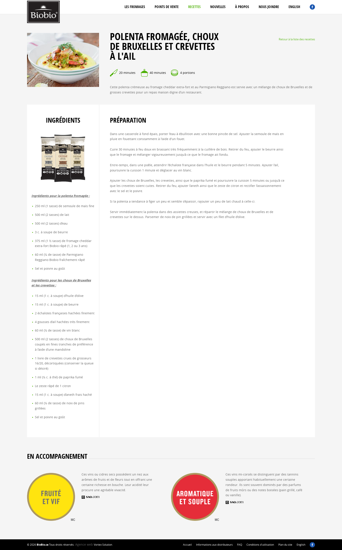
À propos (242, 6)
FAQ (239, 544)
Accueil (187, 544)
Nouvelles (218, 6)
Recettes (194, 6)
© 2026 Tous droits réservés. (50, 544)
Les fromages (135, 6)
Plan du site (285, 544)
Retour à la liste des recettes (297, 39)
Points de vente (167, 6)
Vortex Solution (103, 544)
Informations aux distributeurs (214, 544)
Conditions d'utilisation (260, 544)
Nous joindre (269, 6)
